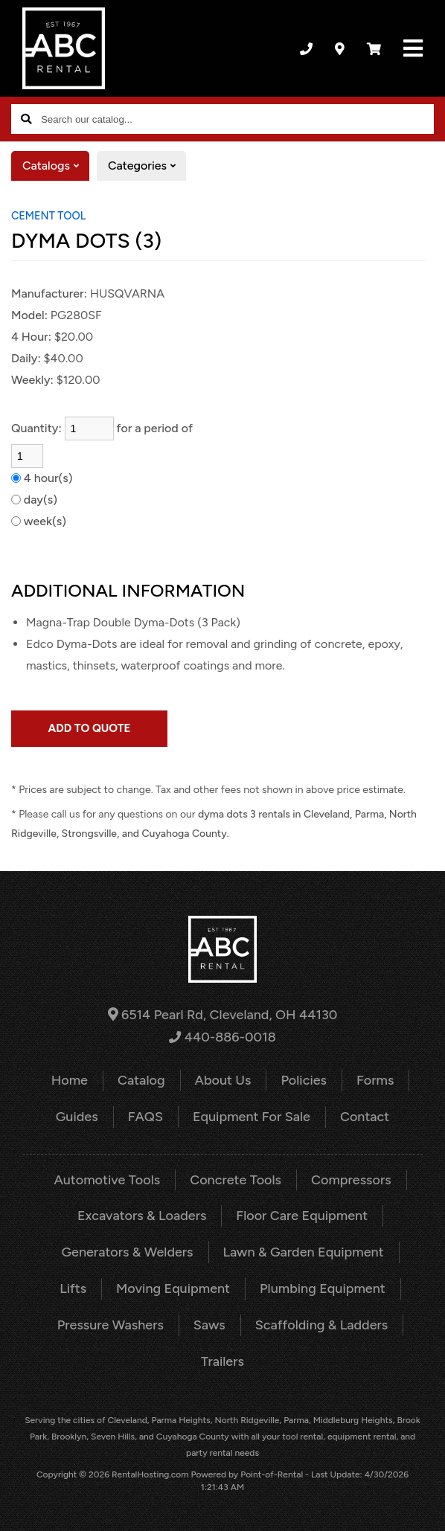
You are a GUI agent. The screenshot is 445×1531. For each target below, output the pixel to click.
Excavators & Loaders (141, 1215)
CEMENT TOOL (48, 215)
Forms (375, 1080)
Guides (77, 1116)
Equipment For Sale (251, 1116)
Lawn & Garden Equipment (303, 1252)
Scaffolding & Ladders (321, 1325)
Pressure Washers (110, 1325)
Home (69, 1080)
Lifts (73, 1288)
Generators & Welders (127, 1252)
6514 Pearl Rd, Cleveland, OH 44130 (223, 1015)
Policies (304, 1080)
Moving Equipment (173, 1288)
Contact (364, 1116)
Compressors (351, 1180)
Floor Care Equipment (302, 1215)
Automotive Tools (107, 1180)
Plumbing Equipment (322, 1288)
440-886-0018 (222, 1037)
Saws (209, 1325)
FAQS (145, 1116)
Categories (147, 166)
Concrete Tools (235, 1180)
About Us (223, 1080)
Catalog (141, 1080)
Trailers (222, 1361)
